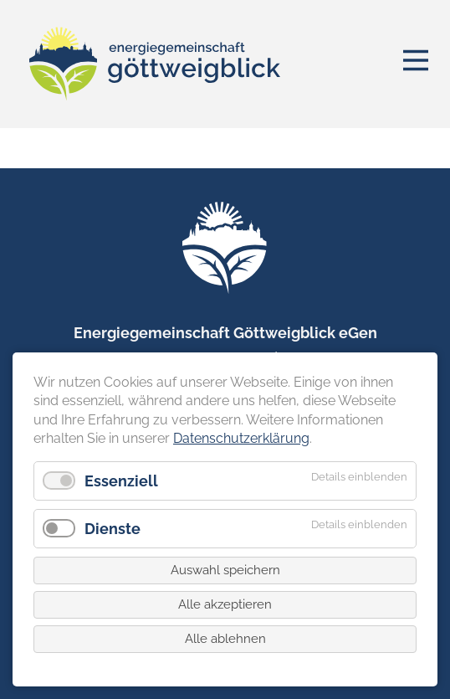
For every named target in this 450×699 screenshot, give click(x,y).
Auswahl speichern (225, 570)
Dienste (112, 528)
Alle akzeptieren (225, 604)
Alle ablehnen (225, 638)
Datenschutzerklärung (241, 438)
